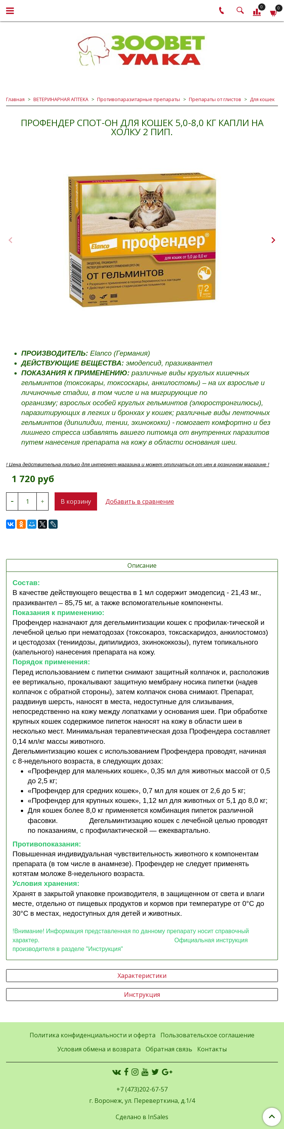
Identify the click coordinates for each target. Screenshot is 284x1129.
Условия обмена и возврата (99, 1049)
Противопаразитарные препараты (138, 99)
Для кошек (262, 99)
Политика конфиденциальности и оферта (92, 1035)
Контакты (212, 1049)
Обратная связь (169, 1049)
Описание (142, 565)
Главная (15, 99)
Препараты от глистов (215, 99)
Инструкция (142, 994)
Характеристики (142, 975)
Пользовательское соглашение (207, 1035)
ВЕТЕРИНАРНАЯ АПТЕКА (60, 99)
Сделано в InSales (142, 1117)
